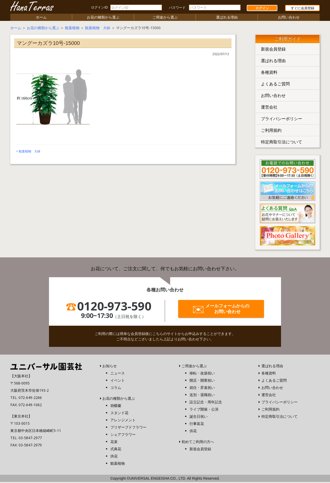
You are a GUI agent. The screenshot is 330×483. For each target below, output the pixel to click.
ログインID (99, 7)
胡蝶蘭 (115, 406)
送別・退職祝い (202, 395)
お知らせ (109, 366)
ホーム (41, 18)
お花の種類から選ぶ (103, 18)
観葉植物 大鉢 (97, 28)
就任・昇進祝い (202, 388)
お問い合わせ (289, 18)
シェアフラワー (123, 435)
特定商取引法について (281, 143)
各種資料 (269, 73)
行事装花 (196, 424)
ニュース (117, 374)
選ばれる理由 (227, 18)
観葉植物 (72, 28)
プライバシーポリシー (281, 119)
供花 (114, 457)
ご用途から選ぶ (165, 18)
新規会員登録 (273, 50)
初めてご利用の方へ (198, 442)
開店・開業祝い (202, 381)
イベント (117, 381)
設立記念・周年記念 (205, 402)
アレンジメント (123, 421)
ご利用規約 (271, 131)
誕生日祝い (198, 417)
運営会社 (269, 108)
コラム (115, 388)
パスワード (177, 8)
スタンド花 (119, 413)
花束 (114, 442)
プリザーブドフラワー (128, 428)
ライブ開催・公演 (203, 410)
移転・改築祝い (202, 374)
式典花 (115, 449)
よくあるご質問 (275, 85)
